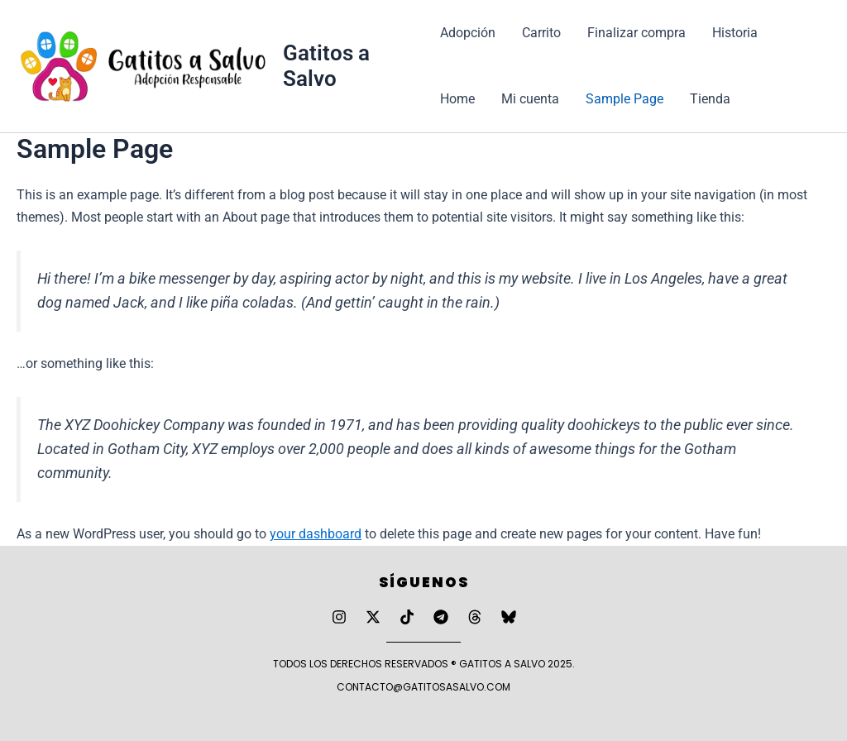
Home (457, 99)
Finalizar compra (636, 33)
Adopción (467, 33)
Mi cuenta (530, 99)
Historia (735, 33)
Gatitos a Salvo (326, 66)
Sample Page (624, 99)
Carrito (541, 33)
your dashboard (315, 534)
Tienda (710, 99)
